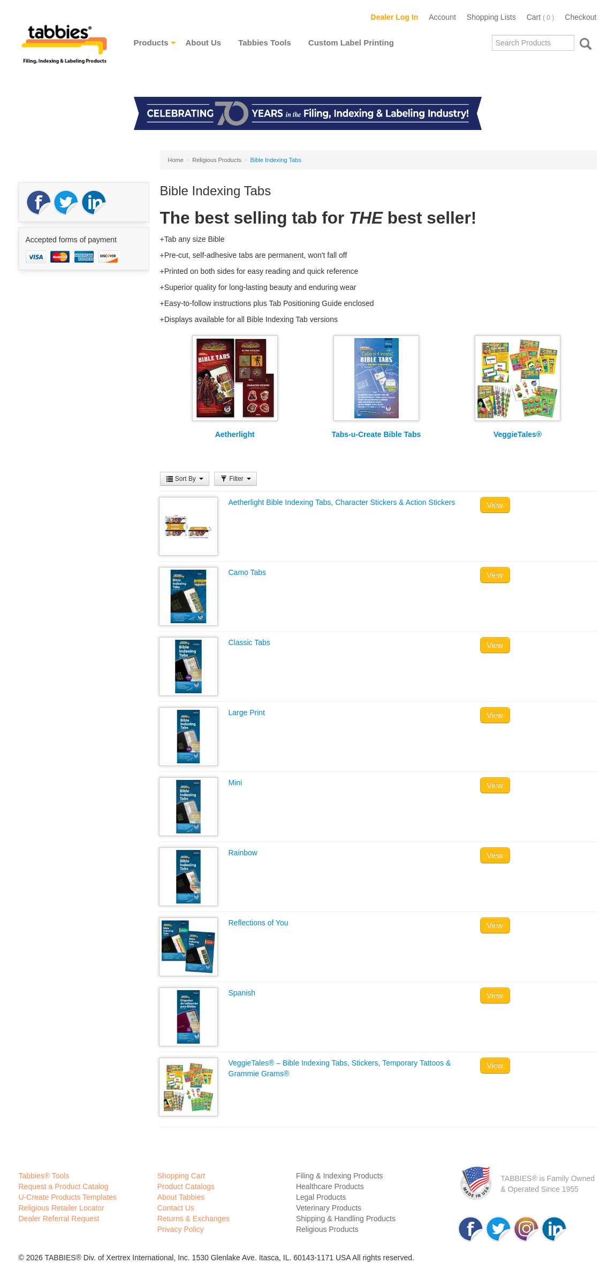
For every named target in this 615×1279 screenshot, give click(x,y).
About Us (204, 42)
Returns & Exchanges (193, 1218)
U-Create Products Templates (68, 1197)
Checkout (580, 17)
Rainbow (243, 852)
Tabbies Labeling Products (64, 52)
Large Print (247, 712)
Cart (541, 17)
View (495, 505)
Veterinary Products (328, 1208)
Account (442, 17)
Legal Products (321, 1197)
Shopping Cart (181, 1175)
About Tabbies (180, 1197)
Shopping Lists (491, 17)
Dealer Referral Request (59, 1218)
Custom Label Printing (351, 42)
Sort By (185, 479)
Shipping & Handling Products (346, 1218)
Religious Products (327, 1229)
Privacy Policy (180, 1229)
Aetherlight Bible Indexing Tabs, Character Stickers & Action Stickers (342, 502)
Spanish (242, 993)
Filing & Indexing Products (339, 1175)
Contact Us (175, 1208)
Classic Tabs (249, 642)
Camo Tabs (248, 572)
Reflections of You (258, 922)
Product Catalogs (186, 1186)
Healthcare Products (330, 1186)
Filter (235, 479)
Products (151, 42)
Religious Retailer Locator (61, 1208)
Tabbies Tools (264, 42)
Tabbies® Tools (44, 1175)
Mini (235, 782)
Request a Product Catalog (64, 1186)
